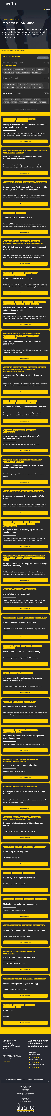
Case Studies (10, 50)
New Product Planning (28, 555)
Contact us (6, 1062)
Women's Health (19, 152)
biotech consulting (12, 1056)
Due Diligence (32, 119)
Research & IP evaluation (22, 121)
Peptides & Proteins (35, 241)
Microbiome (16, 241)
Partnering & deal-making (9, 121)
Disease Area (10, 78)
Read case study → (25, 141)
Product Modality (11, 93)
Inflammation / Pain (32, 367)
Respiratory (18, 557)
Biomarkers (6, 400)
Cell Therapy (20, 617)
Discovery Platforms (23, 333)
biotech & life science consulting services (38, 1043)
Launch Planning (42, 367)
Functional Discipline (12, 63)
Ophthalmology (7, 872)
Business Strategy (8, 333)
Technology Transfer (20, 212)
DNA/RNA (15, 333)
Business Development (22, 119)
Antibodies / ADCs (8, 272)
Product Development (8, 243)
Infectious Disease (8, 241)
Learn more (33, 1057)
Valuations (40, 243)
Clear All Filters (43, 58)
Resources (3, 50)
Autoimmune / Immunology (10, 119)
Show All (46, 62)
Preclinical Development (41, 150)
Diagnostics (13, 400)
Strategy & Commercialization (10, 337)
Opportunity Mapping (24, 241)
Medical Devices (7, 369)
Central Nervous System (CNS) (20, 367)
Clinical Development (18, 522)
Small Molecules (19, 304)
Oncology (35, 272)
